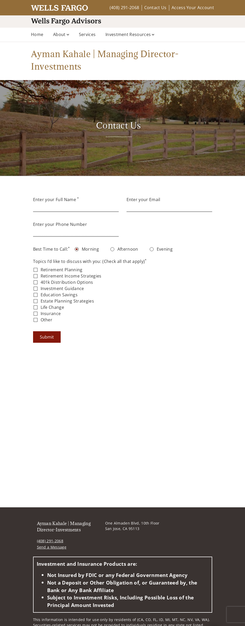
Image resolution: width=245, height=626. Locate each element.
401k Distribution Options (67, 282)
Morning (90, 249)
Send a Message (51, 547)
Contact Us (155, 7)
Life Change (52, 307)
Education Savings (59, 295)
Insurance (51, 313)
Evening (165, 249)
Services (87, 34)
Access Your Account (193, 7)
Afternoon (127, 249)
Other (47, 320)
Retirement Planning (62, 270)
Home (37, 34)
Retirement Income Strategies (71, 276)
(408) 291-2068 (124, 7)
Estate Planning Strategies (67, 301)
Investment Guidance (62, 288)
